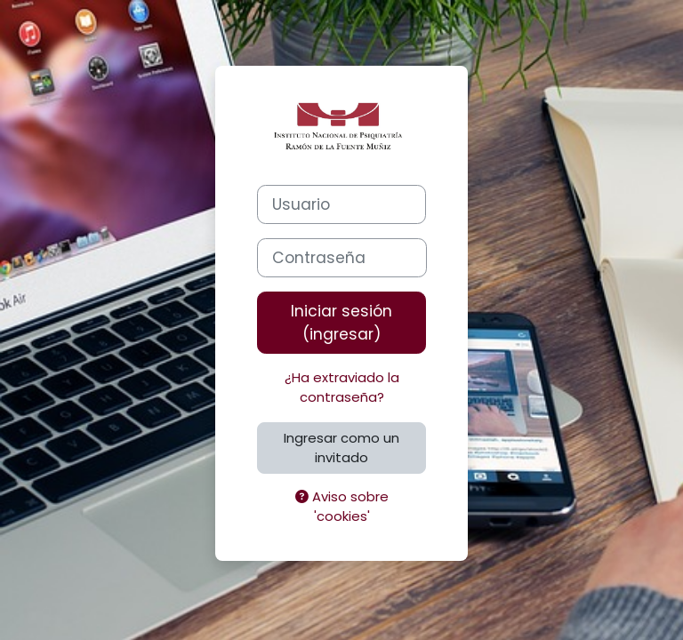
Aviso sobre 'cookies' (342, 506)
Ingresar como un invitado (341, 447)
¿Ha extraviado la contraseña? (342, 387)
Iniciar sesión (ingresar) (341, 322)
